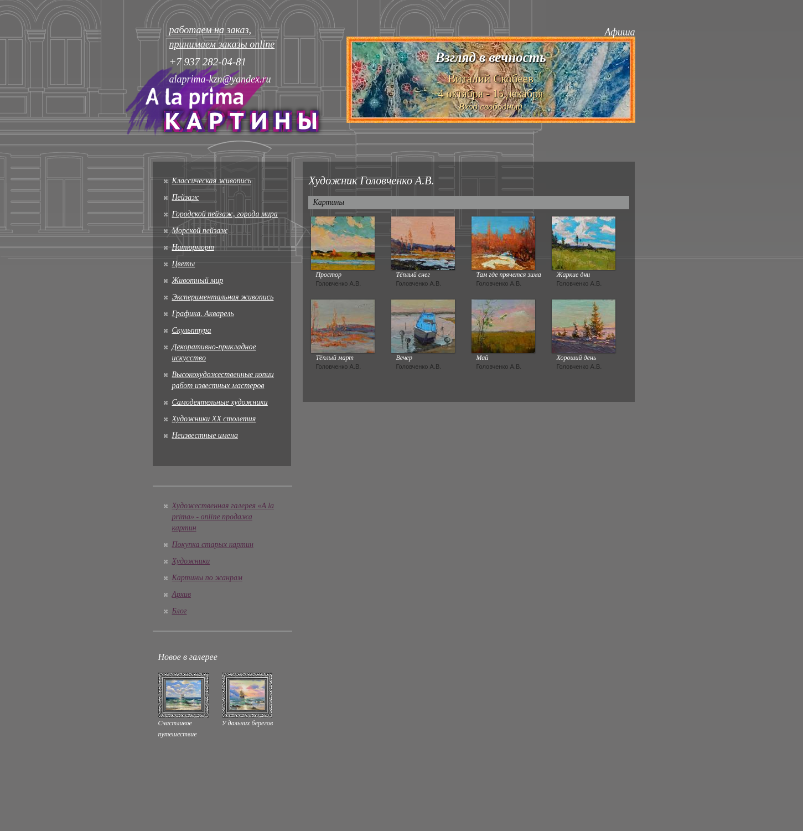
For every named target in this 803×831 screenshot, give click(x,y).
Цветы (183, 264)
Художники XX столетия (214, 419)
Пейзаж (185, 197)
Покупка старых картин (212, 544)
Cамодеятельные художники (220, 402)
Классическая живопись (212, 181)
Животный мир (198, 280)
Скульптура (191, 330)
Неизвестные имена (205, 435)
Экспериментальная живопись (223, 297)
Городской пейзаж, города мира (225, 214)
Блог (179, 611)
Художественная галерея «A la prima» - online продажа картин (223, 517)
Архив (181, 594)
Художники (191, 561)
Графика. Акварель (203, 313)
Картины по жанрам (207, 578)
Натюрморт (193, 247)
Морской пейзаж (200, 230)
